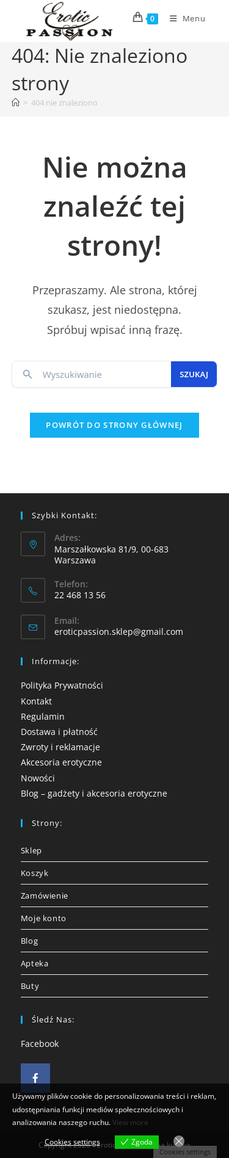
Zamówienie (44, 895)
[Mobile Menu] (183, 18)
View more (130, 1122)
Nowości (38, 778)
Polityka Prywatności (62, 685)
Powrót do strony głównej (114, 424)
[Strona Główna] (16, 102)
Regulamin (43, 716)
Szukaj (194, 374)
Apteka (35, 963)
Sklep (31, 850)
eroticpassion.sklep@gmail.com (118, 631)
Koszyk (35, 872)
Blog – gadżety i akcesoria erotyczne (94, 793)
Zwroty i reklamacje (60, 747)
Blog (29, 940)
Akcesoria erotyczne (61, 762)
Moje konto (44, 918)
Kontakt (36, 701)
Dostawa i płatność (59, 731)
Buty (30, 985)
